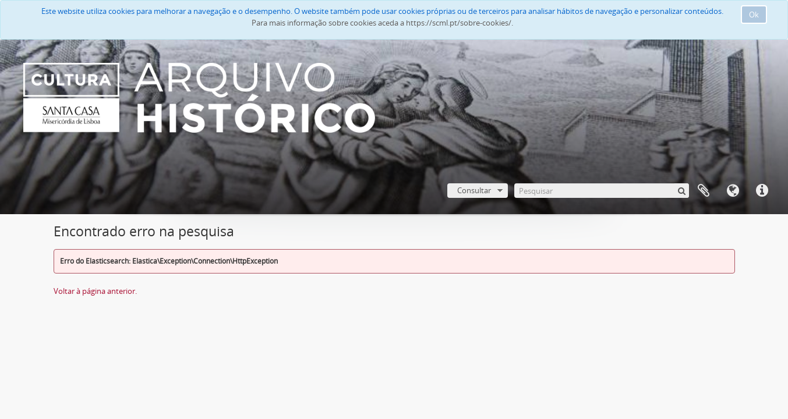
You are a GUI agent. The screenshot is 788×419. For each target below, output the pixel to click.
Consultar (474, 190)
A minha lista (703, 190)
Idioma (732, 190)
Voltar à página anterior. (95, 291)
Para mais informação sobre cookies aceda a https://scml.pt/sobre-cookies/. (382, 22)
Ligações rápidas (761, 190)
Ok (754, 14)
